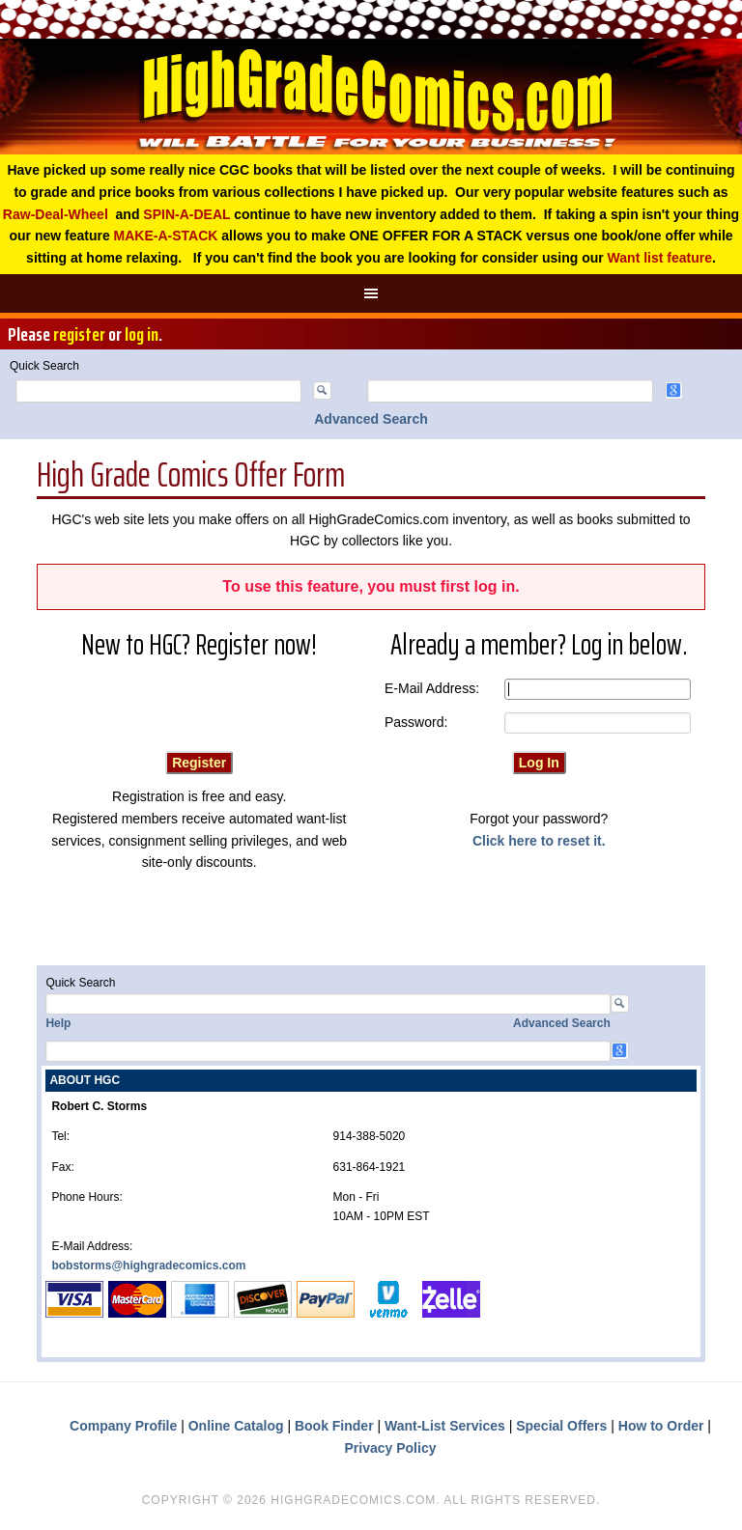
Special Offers (561, 1425)
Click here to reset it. (539, 840)
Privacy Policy (391, 1448)
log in (141, 334)
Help (58, 1023)
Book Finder (334, 1425)
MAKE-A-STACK (166, 235)
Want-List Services (445, 1425)
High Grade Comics (371, 96)
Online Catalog (236, 1425)
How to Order (661, 1425)
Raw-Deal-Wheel (55, 214)
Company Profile (123, 1425)
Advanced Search (371, 419)
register (79, 334)
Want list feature (660, 257)
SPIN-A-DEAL (186, 214)
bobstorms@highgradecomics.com (148, 1265)
